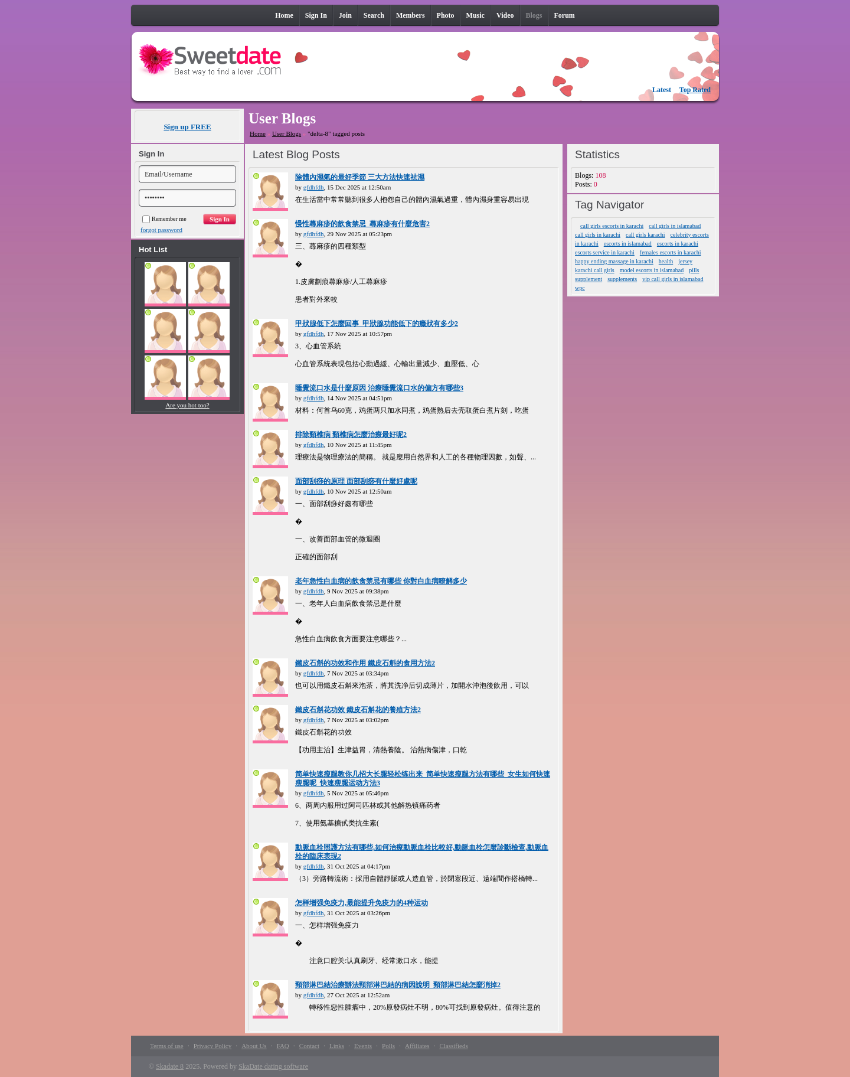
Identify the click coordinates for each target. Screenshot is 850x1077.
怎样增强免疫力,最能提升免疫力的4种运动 (361, 903)
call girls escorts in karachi (611, 226)
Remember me (164, 219)
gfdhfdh (313, 187)
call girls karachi (645, 234)
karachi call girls (594, 270)
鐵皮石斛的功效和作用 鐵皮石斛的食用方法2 (365, 663)
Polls (388, 1045)
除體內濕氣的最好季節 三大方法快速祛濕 (359, 177)
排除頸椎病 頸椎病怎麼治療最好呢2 (351, 434)
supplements (622, 279)
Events (363, 1045)
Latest (661, 90)
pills (694, 270)
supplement (588, 279)
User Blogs (286, 133)
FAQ (283, 1045)
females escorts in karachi (670, 252)
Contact (309, 1045)
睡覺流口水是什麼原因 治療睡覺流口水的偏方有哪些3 (379, 388)
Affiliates (417, 1045)
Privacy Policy (212, 1045)
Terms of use (167, 1045)
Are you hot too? (187, 405)
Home (258, 133)
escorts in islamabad (628, 243)
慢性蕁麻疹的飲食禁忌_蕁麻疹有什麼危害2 (362, 224)
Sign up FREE (187, 126)
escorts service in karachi (605, 252)
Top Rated (695, 90)
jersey (685, 261)
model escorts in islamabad (652, 270)
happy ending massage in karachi (614, 261)
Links (336, 1045)
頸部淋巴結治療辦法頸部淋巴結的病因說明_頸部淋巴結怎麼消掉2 (398, 985)
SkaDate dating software (273, 1066)
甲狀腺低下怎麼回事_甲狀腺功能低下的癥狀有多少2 (376, 323)
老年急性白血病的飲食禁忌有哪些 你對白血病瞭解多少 (381, 581)
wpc (580, 288)
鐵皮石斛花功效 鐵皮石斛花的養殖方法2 (358, 710)
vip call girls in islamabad (672, 279)
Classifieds (453, 1045)
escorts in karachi (677, 243)
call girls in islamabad (675, 226)
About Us (253, 1045)
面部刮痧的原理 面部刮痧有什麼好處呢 (356, 481)
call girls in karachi (597, 234)
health (666, 261)
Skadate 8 (170, 1066)
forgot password (161, 229)
